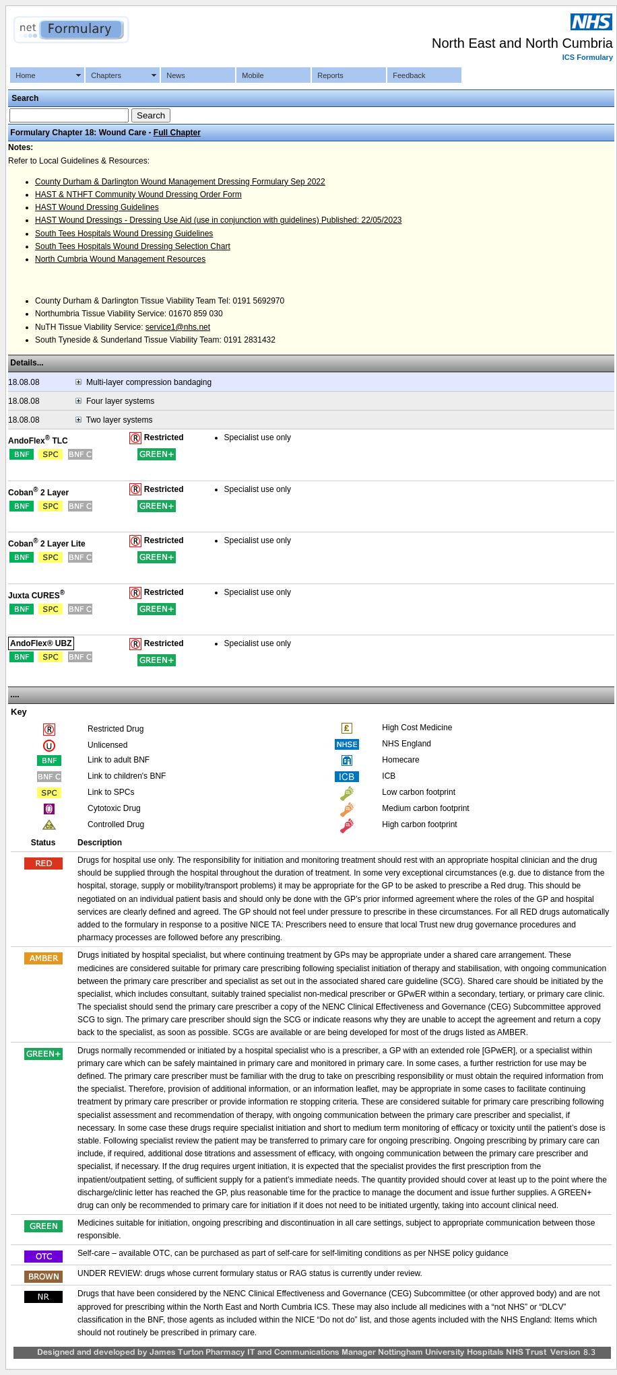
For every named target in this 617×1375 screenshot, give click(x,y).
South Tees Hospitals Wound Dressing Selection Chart (132, 246)
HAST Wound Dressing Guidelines (97, 207)
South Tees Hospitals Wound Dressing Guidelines (124, 233)
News (175, 75)
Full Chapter (177, 132)
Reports (330, 75)
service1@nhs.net (177, 327)
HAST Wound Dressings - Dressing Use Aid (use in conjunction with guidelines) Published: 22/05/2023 (218, 220)
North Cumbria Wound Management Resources (120, 259)
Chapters (106, 75)
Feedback (409, 75)
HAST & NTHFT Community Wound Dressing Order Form (138, 194)
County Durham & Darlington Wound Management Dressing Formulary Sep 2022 (180, 181)
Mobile (252, 75)
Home (25, 75)
